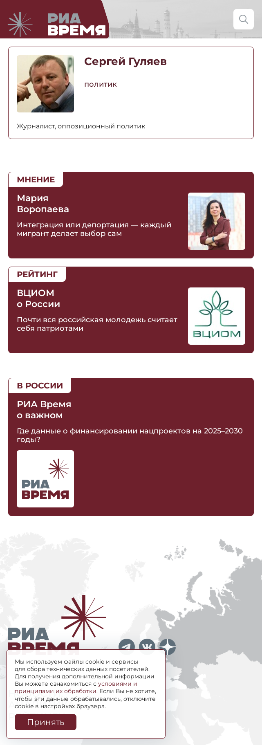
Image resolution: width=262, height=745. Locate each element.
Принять (45, 722)
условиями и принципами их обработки (76, 687)
